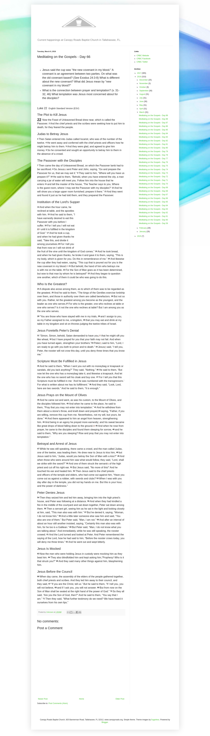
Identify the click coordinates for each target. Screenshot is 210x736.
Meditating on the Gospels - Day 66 (153, 198)
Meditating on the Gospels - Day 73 (153, 173)
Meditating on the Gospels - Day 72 (153, 176)
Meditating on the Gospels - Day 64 (153, 205)
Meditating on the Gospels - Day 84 (153, 133)
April (141, 109)
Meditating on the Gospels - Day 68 (153, 191)
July (141, 98)
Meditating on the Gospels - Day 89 (153, 115)
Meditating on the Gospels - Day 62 (153, 213)
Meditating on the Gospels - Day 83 (153, 137)
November (143, 83)
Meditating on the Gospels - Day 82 (153, 141)
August (142, 94)
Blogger (105, 722)
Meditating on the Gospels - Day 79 (153, 151)
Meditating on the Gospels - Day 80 (153, 148)
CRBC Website (143, 55)
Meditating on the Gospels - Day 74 (153, 169)
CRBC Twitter (142, 62)
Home (81, 699)
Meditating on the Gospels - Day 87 (153, 123)
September (144, 91)
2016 (139, 77)
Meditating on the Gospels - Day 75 (153, 166)
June (141, 101)
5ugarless (155, 720)
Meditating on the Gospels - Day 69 (153, 187)
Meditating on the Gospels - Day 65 (153, 202)
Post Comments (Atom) (58, 703)
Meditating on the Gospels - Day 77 (153, 158)
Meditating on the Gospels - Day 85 (153, 130)
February (143, 228)
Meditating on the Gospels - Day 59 (153, 223)
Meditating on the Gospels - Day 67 (153, 195)
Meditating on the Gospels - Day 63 (153, 209)
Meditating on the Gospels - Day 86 (153, 126)
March (142, 112)
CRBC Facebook (144, 59)
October (142, 87)
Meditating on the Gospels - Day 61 (153, 216)
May (141, 105)
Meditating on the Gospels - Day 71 (153, 180)
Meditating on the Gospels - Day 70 (153, 184)
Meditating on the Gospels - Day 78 (153, 155)
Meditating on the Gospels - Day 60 (153, 220)
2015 (139, 236)
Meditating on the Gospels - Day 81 (153, 144)
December (143, 80)
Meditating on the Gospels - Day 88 (153, 119)
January (142, 231)
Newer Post (43, 699)
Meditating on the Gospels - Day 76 (153, 162)
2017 (139, 73)
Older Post (120, 699)
